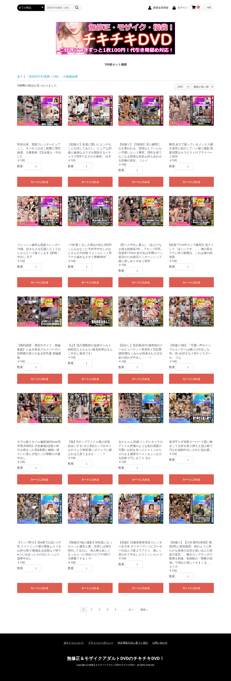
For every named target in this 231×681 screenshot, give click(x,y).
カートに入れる (39, 182)
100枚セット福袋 (115, 64)
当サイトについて (74, 642)
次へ (131, 609)
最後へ (144, 609)
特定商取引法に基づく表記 (133, 642)
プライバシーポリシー (100, 642)
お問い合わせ (159, 642)
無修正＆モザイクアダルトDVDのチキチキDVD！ (115, 658)
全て (20, 76)
